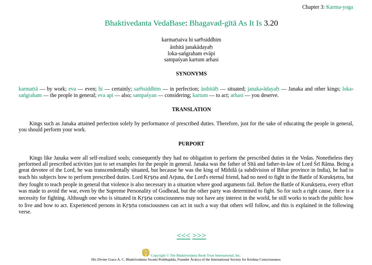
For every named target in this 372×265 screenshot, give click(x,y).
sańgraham (30, 95)
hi (101, 89)
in (172, 89)
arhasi (237, 95)
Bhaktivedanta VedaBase (145, 23)
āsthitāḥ (209, 89)
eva (72, 89)
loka (347, 89)
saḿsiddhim (147, 89)
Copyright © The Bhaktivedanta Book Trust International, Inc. (191, 255)
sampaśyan (145, 95)
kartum (200, 95)
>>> (199, 235)
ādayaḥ (271, 89)
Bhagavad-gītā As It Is (226, 23)
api (110, 95)
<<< (184, 235)
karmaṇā (28, 89)
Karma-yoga (339, 7)
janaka (254, 89)
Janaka (296, 89)
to (218, 95)
